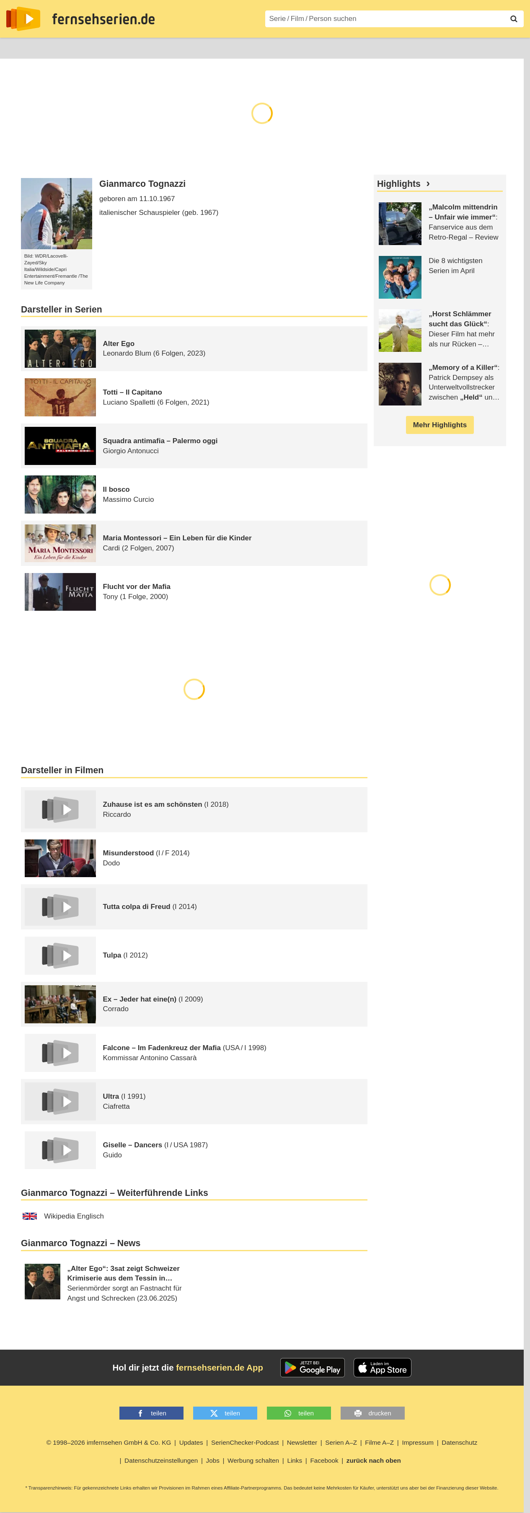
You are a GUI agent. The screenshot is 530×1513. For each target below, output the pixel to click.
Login (499, 47)
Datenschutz (459, 1442)
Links (294, 1460)
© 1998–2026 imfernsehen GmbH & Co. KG (109, 1442)
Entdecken (53, 47)
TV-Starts (142, 47)
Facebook (324, 1460)
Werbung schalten (253, 1460)
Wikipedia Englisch (63, 1216)
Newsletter (302, 1442)
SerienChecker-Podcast (245, 1442)
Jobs (213, 1460)
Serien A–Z (187, 47)
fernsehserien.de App (219, 1367)
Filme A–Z (234, 47)
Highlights (399, 184)
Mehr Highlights (440, 425)
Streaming (98, 47)
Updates (191, 1442)
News (14, 47)
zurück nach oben (373, 1460)
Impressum (418, 1442)
